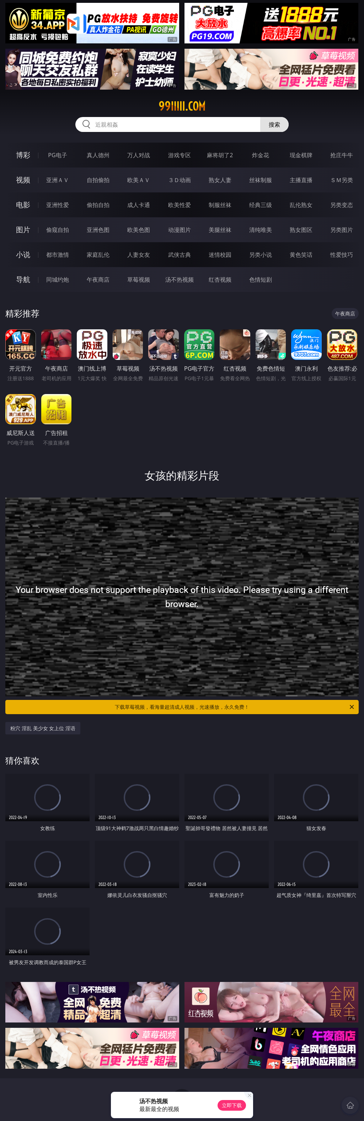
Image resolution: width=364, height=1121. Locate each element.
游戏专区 (179, 155)
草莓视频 (138, 279)
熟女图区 (301, 230)
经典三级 (260, 205)
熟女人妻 (220, 180)
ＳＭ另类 (341, 180)
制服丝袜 (220, 205)
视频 (23, 180)
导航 (23, 279)
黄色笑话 (301, 255)
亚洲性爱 (57, 205)
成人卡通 (138, 205)
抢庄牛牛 (341, 155)
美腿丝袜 (220, 230)
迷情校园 (220, 255)
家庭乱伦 (98, 255)
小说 (23, 254)
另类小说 (260, 255)
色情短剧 (260, 279)
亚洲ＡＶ (57, 180)
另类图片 (341, 230)
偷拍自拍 (98, 205)
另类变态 (341, 205)
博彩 (23, 155)
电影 (23, 204)
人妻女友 (138, 255)
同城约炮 (57, 279)
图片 (23, 229)
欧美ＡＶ (138, 180)
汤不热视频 (179, 279)
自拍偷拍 (98, 180)
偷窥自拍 (57, 230)
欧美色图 (138, 230)
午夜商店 (98, 279)
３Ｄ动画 (179, 180)
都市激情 (57, 255)
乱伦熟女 (301, 205)
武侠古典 (179, 255)
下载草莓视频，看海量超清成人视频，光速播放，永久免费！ (235, 707)
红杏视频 (220, 279)
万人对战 (138, 155)
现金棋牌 (301, 155)
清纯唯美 (260, 230)
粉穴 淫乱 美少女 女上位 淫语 (42, 728)
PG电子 (57, 155)
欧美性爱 (179, 205)
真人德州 (98, 155)
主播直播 (301, 180)
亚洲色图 (98, 230)
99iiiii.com (182, 106)
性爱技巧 (341, 255)
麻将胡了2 (220, 155)
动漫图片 (179, 230)
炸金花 (260, 155)
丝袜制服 (260, 180)
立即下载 (232, 1105)
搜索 (274, 124)
